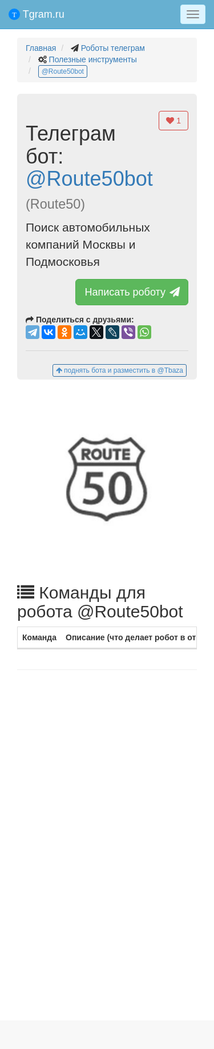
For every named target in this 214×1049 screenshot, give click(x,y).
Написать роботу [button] (133, 292)
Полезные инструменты (93, 59)
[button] (107, 481)
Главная (41, 48)
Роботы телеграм (113, 48)
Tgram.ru (36, 14)
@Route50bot (63, 71)
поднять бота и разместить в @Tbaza (119, 370)
